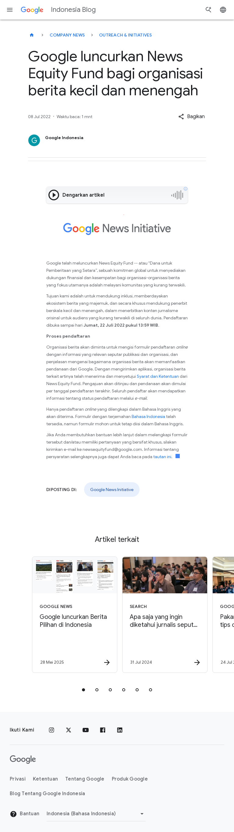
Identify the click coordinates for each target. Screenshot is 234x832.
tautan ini (162, 456)
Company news (67, 35)
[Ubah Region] (96, 813)
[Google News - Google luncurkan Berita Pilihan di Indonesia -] (71, 614)
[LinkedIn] (119, 730)
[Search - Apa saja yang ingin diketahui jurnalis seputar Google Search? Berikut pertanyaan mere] (161, 614)
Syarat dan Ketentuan (158, 376)
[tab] (83, 690)
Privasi (18, 779)
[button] (191, 116)
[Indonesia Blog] (31, 35)
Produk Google (130, 779)
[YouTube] (85, 730)
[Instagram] (51, 730)
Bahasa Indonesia (148, 416)
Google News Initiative (111, 489)
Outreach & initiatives (125, 35)
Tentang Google (85, 779)
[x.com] (68, 730)
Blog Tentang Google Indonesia (47, 794)
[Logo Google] (23, 759)
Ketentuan (45, 779)
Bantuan (24, 814)
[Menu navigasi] (10, 10)
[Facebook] (102, 730)
